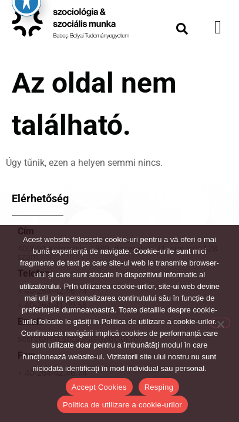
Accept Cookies (99, 387)
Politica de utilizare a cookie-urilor (122, 404)
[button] (182, 28)
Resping (158, 387)
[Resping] (220, 323)
